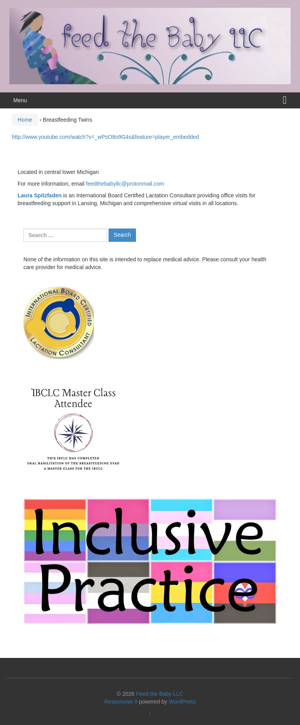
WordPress (182, 701)
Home (25, 120)
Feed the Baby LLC (159, 694)
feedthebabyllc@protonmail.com (125, 184)
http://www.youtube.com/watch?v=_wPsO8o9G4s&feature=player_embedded (105, 137)
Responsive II (121, 701)
